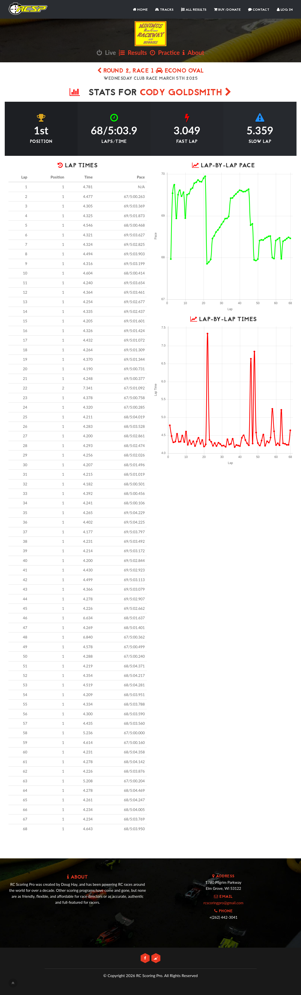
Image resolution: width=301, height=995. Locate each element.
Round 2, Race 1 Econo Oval (150, 71)
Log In (285, 9)
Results (133, 52)
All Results (193, 9)
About (193, 52)
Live (106, 52)
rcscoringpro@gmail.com (223, 903)
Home (140, 9)
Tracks (164, 9)
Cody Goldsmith (185, 93)
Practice (165, 52)
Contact (258, 9)
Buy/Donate (227, 9)
